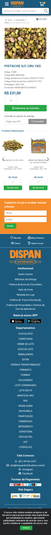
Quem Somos (25, 274)
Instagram (25, 469)
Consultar (37, 121)
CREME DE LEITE (25, 344)
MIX (25, 400)
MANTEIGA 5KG (25, 395)
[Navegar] (3, 159)
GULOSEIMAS (25, 380)
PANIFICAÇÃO (25, 416)
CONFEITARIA (25, 339)
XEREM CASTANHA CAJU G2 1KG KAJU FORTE (38, 161)
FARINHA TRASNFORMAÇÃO (25, 364)
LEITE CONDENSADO (25, 385)
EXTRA (25, 359)
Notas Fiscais (36, 243)
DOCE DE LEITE (25, 349)
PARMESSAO (25, 421)
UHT (25, 442)
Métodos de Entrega (25, 279)
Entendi (26, 528)
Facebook (25, 473)
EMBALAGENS (25, 354)
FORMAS (25, 375)
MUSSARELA (25, 411)
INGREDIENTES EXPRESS (25, 88)
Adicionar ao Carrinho (25, 108)
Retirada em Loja (25, 294)
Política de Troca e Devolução (25, 300)
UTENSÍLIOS (25, 447)
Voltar (41, 19)
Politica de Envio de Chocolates (25, 284)
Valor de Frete (25, 289)
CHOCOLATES (25, 333)
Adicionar (13, 188)
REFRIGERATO (25, 426)
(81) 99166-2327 (25, 461)
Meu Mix (15, 238)
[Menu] (6, 4)
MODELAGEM (25, 406)
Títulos (16, 243)
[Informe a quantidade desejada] (11, 101)
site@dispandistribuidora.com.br (25, 465)
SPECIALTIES (25, 436)
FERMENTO (25, 369)
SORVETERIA (25, 431)
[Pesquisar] (46, 11)
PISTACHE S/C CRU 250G (13, 160)
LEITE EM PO (25, 390)
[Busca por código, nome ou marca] (22, 11)
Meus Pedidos (36, 238)
